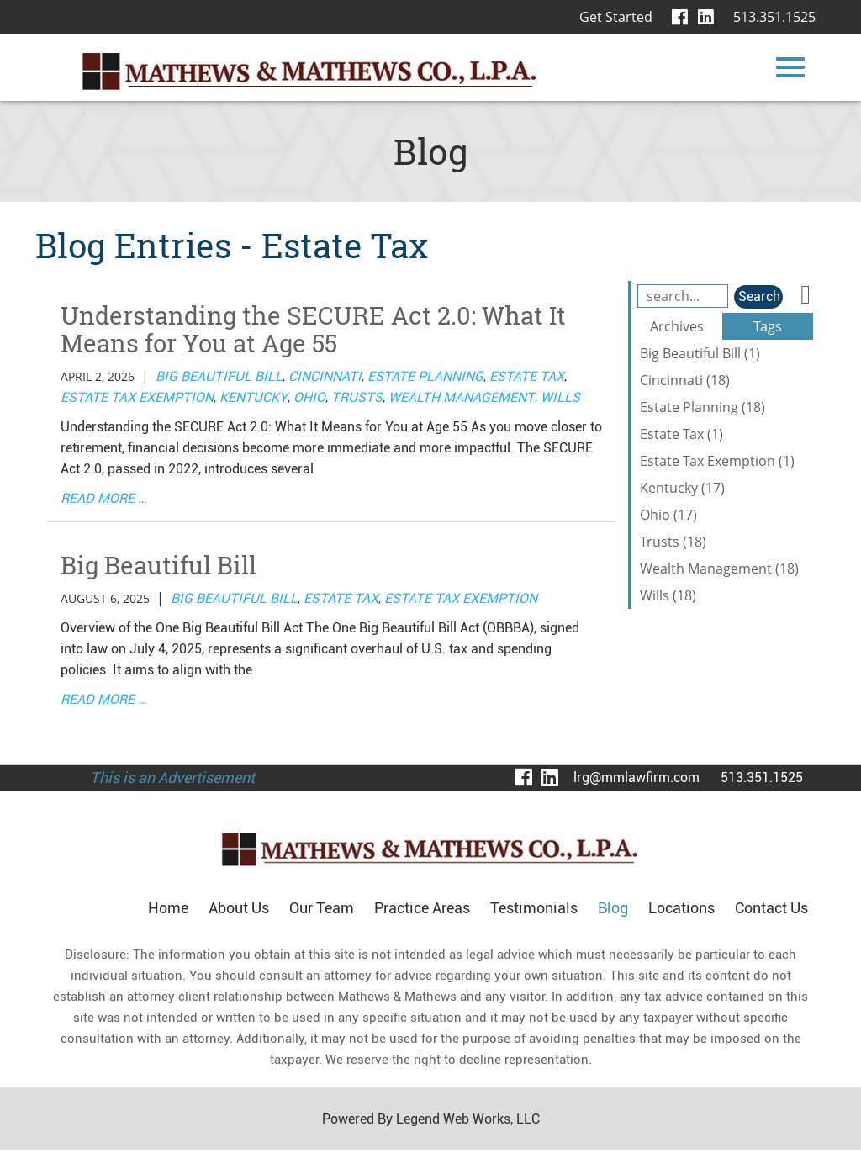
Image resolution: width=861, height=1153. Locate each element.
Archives (677, 326)
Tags (767, 326)
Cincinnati (325, 378)
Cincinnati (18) (685, 380)
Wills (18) (668, 595)
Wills (560, 399)
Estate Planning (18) (702, 407)
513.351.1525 (774, 17)
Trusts (357, 399)
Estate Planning (425, 378)
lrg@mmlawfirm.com (636, 780)
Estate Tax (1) (681, 434)
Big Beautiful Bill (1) (700, 353)
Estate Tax (526, 378)
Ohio (309, 399)
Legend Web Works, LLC (467, 1121)
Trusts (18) (673, 541)
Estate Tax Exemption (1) (717, 461)
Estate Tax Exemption (137, 399)
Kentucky (253, 399)
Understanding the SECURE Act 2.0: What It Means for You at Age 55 (318, 330)
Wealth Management (461, 399)
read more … (104, 500)
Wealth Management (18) (719, 568)
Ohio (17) (668, 514)
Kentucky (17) (682, 488)
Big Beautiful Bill (219, 378)
